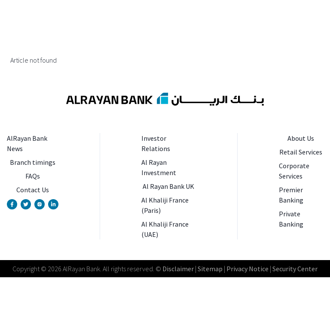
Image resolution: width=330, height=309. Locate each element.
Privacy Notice (247, 268)
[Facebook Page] (12, 204)
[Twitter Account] (26, 204)
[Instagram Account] (39, 204)
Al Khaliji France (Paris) (165, 205)
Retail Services (300, 152)
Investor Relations (155, 143)
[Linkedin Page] (53, 204)
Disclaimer (178, 268)
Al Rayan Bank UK (168, 186)
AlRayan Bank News (27, 143)
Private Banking (291, 218)
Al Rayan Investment (158, 167)
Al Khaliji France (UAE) (165, 229)
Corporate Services (294, 170)
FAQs (32, 176)
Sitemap (209, 268)
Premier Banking (291, 194)
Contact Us (32, 189)
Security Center (295, 268)
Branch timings (32, 162)
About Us (300, 138)
